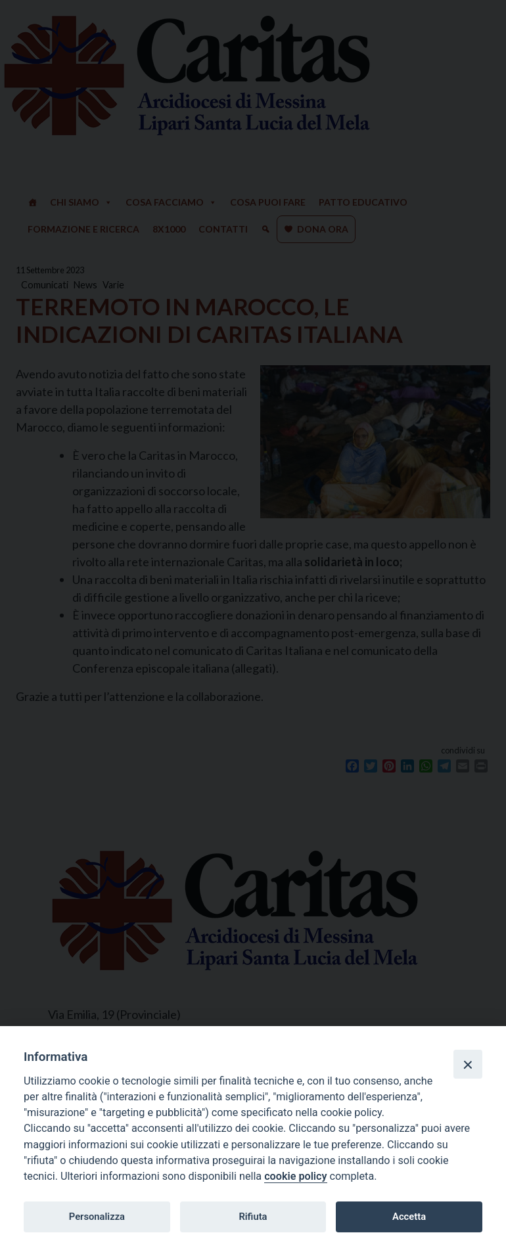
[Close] (467, 1064)
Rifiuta (253, 1216)
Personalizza (97, 1216)
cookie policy (295, 1176)
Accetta (409, 1216)
